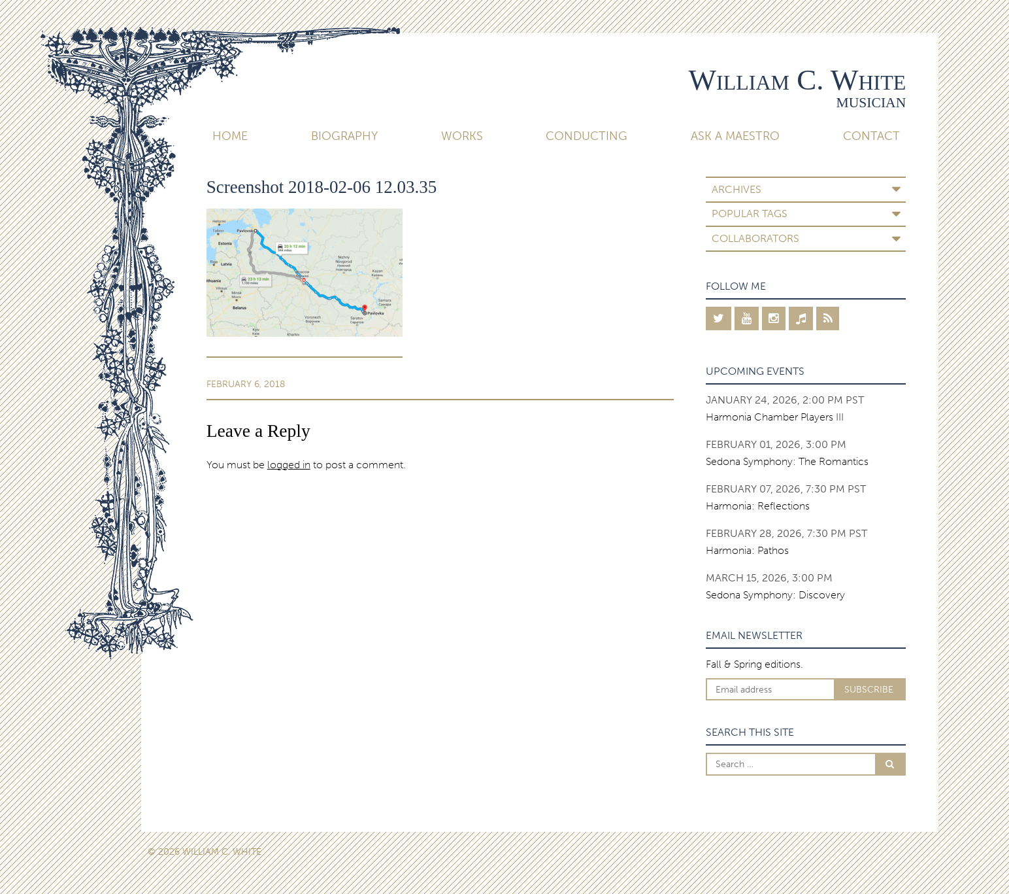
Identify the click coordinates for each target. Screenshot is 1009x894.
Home (230, 136)
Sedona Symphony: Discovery (775, 595)
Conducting (586, 136)
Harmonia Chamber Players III (775, 417)
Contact (871, 136)
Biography (344, 136)
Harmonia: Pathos (747, 550)
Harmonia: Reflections (758, 506)
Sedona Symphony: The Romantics (787, 461)
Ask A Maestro (735, 136)
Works (462, 136)
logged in (288, 464)
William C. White (797, 79)
